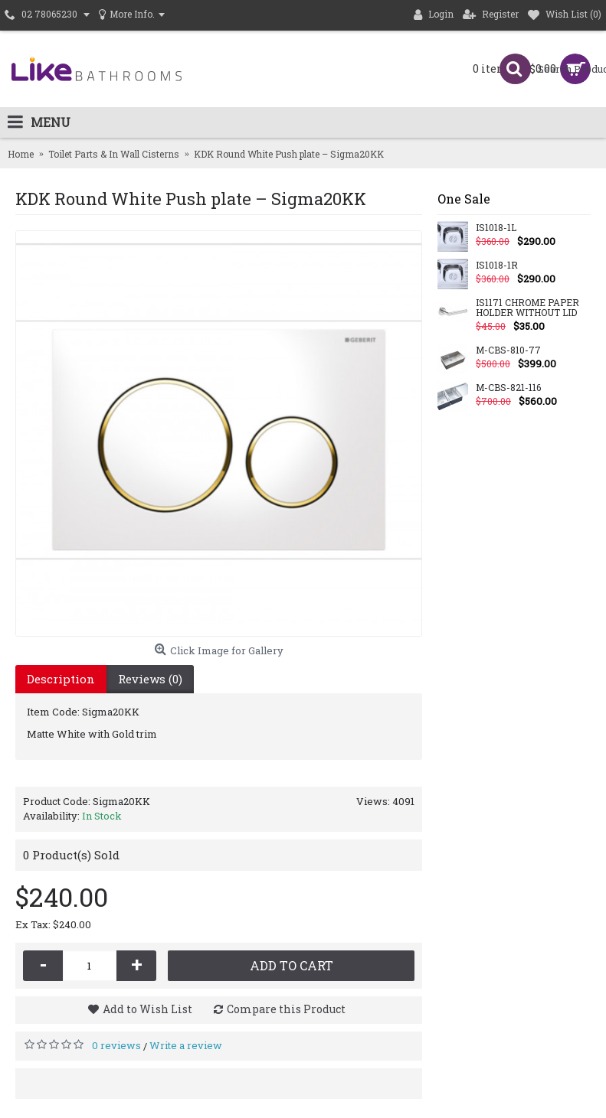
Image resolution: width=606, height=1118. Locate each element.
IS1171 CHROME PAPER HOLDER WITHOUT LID (527, 308)
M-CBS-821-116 (508, 388)
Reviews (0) (150, 678)
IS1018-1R (497, 265)
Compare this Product (286, 1009)
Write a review (185, 1045)
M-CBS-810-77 (508, 350)
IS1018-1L (496, 228)
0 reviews (116, 1045)
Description (61, 678)
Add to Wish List (147, 1009)
